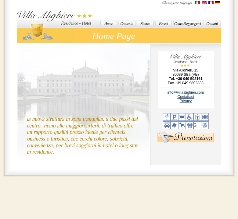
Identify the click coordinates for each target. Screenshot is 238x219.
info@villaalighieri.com (186, 92)
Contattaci (185, 97)
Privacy (186, 101)
